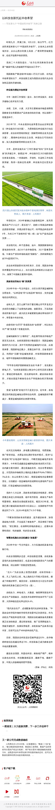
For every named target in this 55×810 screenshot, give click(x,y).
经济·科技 (11, 10)
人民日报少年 (17, 779)
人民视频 (7, 793)
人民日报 (7, 779)
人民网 (2, 10)
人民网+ (28, 779)
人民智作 (16, 793)
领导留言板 (47, 779)
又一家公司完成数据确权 (15, 740)
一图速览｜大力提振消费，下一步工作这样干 (25, 726)
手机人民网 (38, 779)
